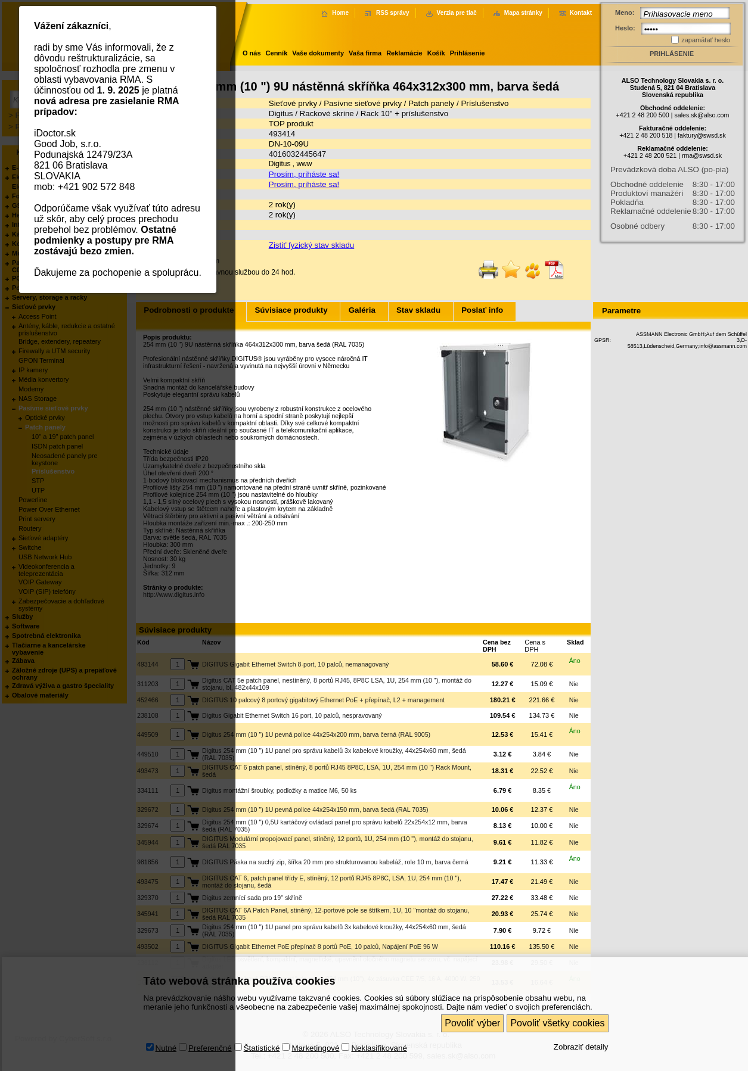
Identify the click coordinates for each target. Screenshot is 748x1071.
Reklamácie (404, 53)
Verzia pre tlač (457, 13)
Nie (574, 683)
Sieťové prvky (293, 103)
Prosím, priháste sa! (304, 174)
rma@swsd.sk (702, 155)
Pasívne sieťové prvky (363, 103)
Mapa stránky (523, 13)
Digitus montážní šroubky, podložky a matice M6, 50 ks (279, 790)
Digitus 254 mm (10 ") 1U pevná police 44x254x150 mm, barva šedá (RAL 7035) (315, 809)
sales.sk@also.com (701, 115)
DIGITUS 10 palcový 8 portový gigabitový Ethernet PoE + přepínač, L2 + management (323, 699)
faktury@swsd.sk (702, 135)
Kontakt (581, 13)
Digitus (281, 113)
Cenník (277, 53)
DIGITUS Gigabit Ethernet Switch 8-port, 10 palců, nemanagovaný (295, 664)
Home (340, 13)
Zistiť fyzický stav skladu (312, 245)
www (304, 164)
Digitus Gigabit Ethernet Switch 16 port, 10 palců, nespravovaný (292, 715)
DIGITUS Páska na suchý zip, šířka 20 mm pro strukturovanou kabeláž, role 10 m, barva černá (335, 861)
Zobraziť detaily (581, 1014)
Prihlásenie (467, 53)
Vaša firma (365, 53)
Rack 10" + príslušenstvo (404, 113)
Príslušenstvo (484, 103)
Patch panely (432, 103)
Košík (436, 53)
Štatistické (262, 1015)
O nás (252, 53)
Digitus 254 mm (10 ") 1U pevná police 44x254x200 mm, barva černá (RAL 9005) (316, 734)
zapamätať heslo (705, 39)
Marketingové (315, 1015)
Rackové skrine (327, 113)
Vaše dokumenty (318, 53)
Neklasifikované (378, 1015)
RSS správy (392, 13)
